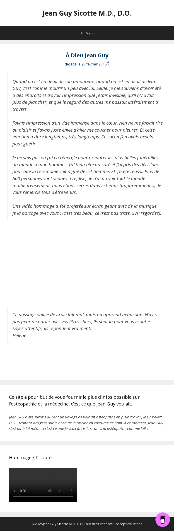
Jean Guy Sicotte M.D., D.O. (87, 13)
